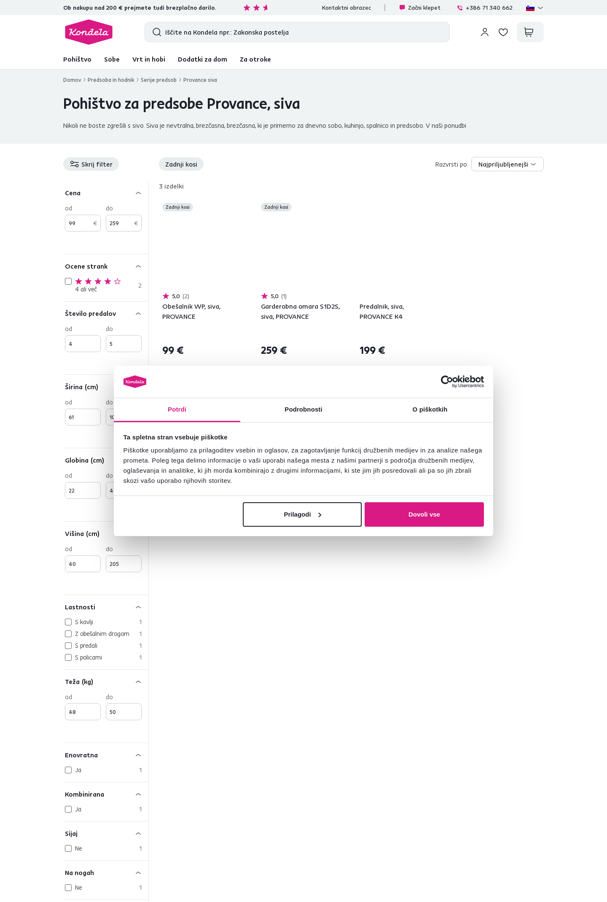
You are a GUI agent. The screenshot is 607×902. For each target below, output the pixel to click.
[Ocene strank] (105, 265)
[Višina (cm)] (105, 533)
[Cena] (105, 192)
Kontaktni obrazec (346, 7)
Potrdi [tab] (177, 409)
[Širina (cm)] (105, 386)
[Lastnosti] (105, 606)
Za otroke (255, 59)
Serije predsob (159, 79)
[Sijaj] (105, 833)
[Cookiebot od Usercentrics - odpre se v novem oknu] (447, 381)
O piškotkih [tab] (430, 409)
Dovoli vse (424, 514)
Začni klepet (419, 7)
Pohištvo (77, 59)
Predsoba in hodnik (111, 79)
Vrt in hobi (148, 59)
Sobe (112, 59)
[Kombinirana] (105, 793)
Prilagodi (302, 514)
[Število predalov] (105, 313)
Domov (72, 79)
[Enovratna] (105, 754)
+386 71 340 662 (485, 7)
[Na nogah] (105, 872)
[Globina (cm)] (105, 459)
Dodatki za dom (202, 59)
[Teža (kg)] (105, 681)
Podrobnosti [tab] (303, 409)
